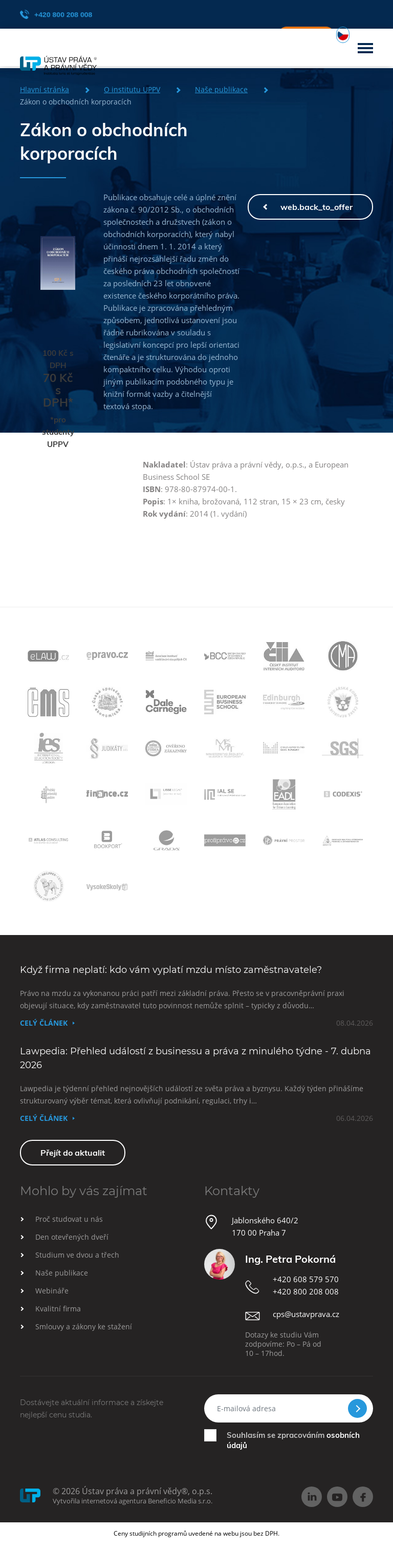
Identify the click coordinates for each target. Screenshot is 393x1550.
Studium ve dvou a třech (77, 1255)
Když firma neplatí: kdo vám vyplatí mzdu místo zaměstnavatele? (171, 969)
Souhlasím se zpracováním (293, 1440)
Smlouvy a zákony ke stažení (83, 1326)
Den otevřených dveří (71, 1237)
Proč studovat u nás (69, 1219)
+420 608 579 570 (306, 1279)
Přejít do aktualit (72, 1153)
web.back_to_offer (316, 207)
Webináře (52, 1291)
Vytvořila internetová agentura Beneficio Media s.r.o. (132, 1500)
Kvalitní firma (58, 1308)
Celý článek (44, 1023)
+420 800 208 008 (56, 14)
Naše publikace (61, 1273)
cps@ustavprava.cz (306, 1314)
